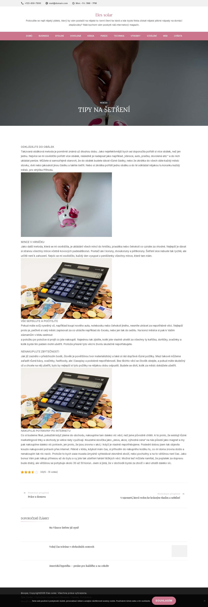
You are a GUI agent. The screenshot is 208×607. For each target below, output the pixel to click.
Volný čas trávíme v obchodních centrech (71, 546)
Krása (90, 36)
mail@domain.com (58, 3)
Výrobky (135, 36)
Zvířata (178, 36)
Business (44, 36)
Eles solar (104, 15)
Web (165, 36)
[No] (204, 600)
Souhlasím (164, 600)
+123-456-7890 (33, 3)
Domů (29, 36)
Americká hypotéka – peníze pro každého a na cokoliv (79, 566)
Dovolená (75, 36)
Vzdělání (152, 36)
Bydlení (59, 36)
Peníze (104, 36)
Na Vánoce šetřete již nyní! (64, 527)
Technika (119, 36)
